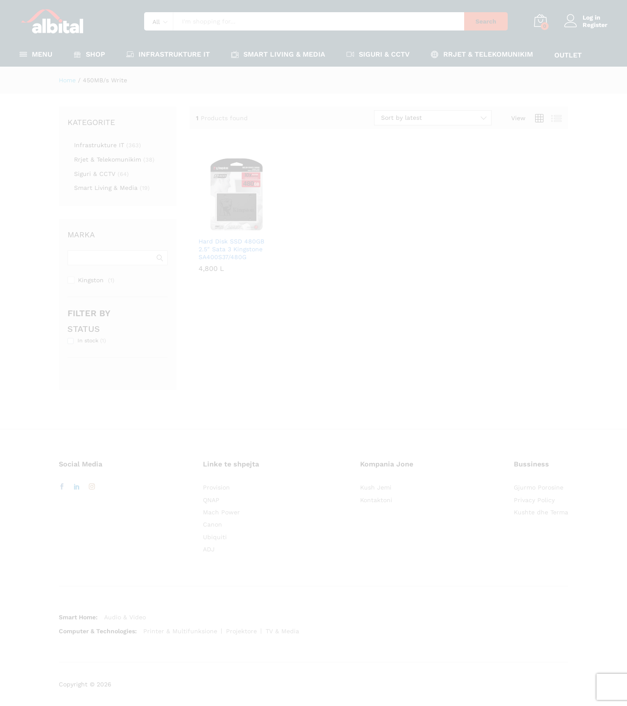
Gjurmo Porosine (538, 487)
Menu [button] (36, 54)
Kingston (91, 280)
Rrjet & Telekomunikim (107, 159)
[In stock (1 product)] (70, 341)
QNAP (211, 500)
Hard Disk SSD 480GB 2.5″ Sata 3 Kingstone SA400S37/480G (231, 249)
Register (595, 24)
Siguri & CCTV (94, 173)
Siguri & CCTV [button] (378, 54)
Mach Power (221, 512)
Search (485, 21)
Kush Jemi (375, 487)
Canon (212, 524)
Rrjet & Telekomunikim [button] (482, 54)
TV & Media (282, 631)
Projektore (241, 631)
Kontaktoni (376, 500)
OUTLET (568, 55)
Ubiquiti (215, 537)
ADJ (209, 549)
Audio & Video (125, 617)
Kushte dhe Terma (541, 512)
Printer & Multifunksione (180, 631)
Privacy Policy (534, 500)
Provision (216, 487)
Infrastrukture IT (99, 145)
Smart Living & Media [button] (278, 54)
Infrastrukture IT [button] (168, 54)
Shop (89, 54)
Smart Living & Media (106, 187)
